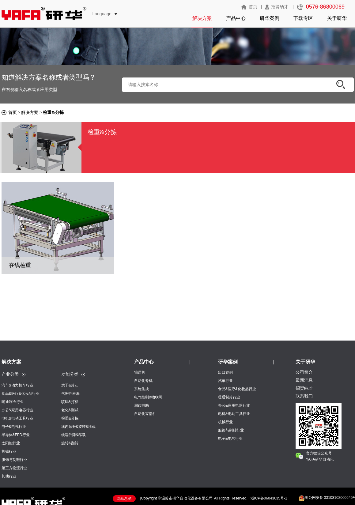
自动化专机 (143, 381)
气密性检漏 (70, 393)
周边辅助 (141, 405)
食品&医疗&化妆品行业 (21, 393)
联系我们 (304, 396)
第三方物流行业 (14, 468)
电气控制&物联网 (148, 397)
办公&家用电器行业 (17, 410)
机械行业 (9, 451)
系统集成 (141, 389)
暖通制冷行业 (13, 402)
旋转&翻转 (69, 443)
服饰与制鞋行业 (14, 460)
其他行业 (9, 476)
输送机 (139, 372)
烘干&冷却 (69, 385)
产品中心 (236, 18)
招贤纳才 (279, 6)
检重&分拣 (69, 418)
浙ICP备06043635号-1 (269, 498)
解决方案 (202, 18)
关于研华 (337, 18)
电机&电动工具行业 (17, 418)
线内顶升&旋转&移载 (78, 426)
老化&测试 (69, 410)
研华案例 (269, 18)
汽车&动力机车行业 (17, 385)
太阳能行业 (11, 443)
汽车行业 (225, 381)
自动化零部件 (145, 414)
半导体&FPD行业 (16, 435)
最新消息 (304, 380)
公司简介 (304, 372)
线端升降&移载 (73, 435)
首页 (253, 6)
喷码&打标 (69, 402)
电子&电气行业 (14, 426)
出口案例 (225, 372)
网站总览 (124, 498)
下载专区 (303, 18)
